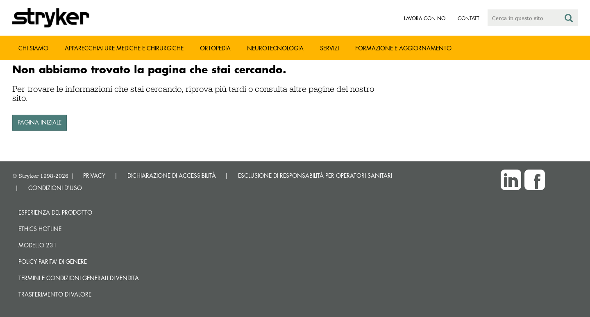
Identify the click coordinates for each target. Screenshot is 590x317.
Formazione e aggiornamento (403, 48)
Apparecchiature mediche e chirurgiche (124, 48)
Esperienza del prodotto (55, 212)
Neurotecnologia (275, 48)
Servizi (329, 48)
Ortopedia (215, 48)
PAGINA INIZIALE (39, 122)
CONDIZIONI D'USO (55, 188)
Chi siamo (33, 48)
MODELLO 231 (37, 245)
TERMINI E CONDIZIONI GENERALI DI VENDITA (78, 278)
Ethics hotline (39, 229)
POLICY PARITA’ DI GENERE (52, 261)
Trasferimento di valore (54, 294)
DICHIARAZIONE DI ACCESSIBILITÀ (171, 175)
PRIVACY (94, 175)
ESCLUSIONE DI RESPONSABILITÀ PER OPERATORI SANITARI (315, 175)
